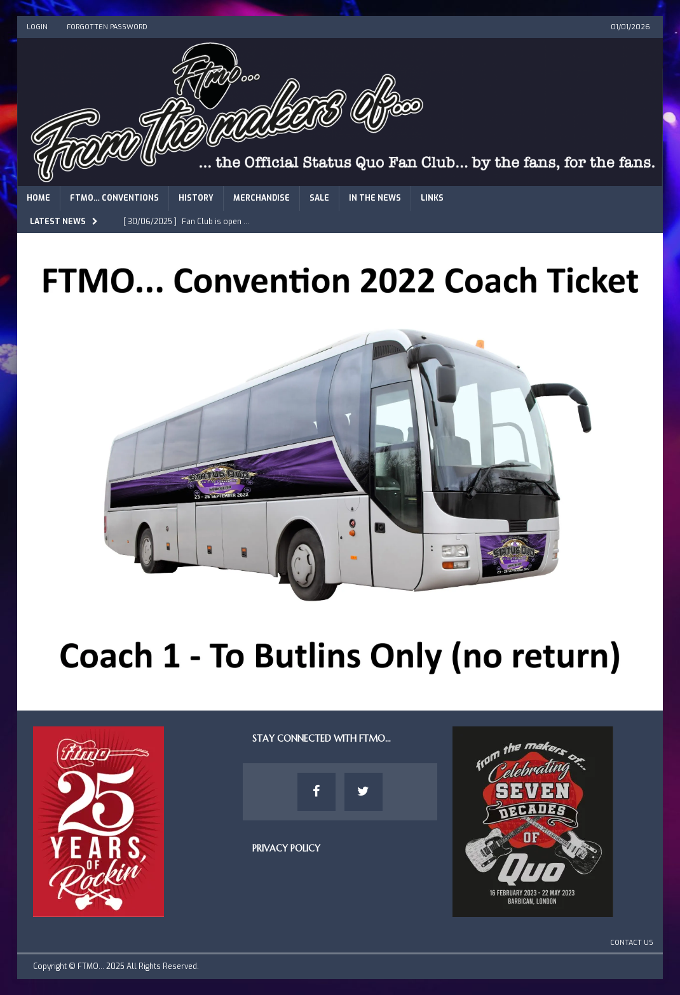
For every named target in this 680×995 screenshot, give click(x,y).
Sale (319, 198)
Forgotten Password (107, 27)
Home (38, 198)
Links (432, 198)
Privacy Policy (286, 848)
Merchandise (261, 198)
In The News (375, 198)
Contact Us (631, 942)
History (196, 198)
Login (37, 27)
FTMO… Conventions (114, 198)
